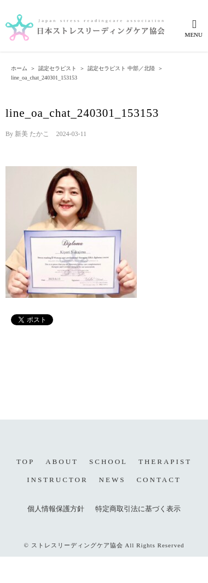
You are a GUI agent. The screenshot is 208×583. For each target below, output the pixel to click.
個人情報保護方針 (55, 509)
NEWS (112, 480)
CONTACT (158, 480)
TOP (25, 461)
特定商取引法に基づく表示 (138, 509)
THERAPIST (165, 461)
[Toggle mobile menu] (194, 28)
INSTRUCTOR (57, 480)
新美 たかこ (32, 134)
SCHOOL (108, 461)
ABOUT (61, 461)
